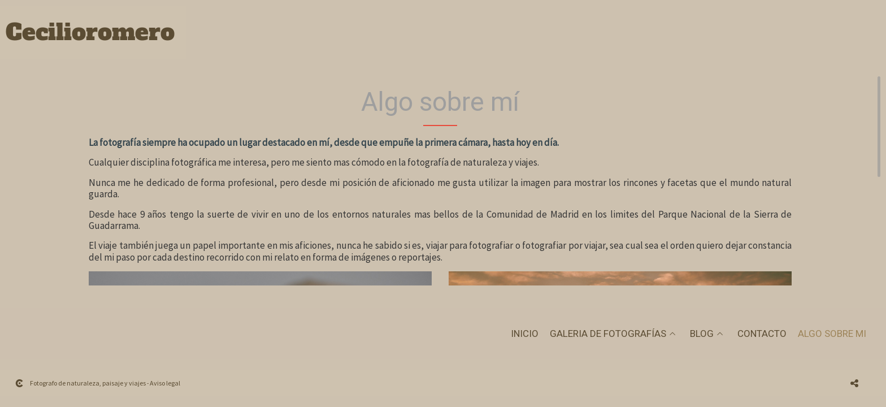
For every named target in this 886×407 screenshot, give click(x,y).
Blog (702, 333)
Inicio (524, 333)
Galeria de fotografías (608, 333)
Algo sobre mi (832, 333)
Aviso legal (165, 383)
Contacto (762, 333)
